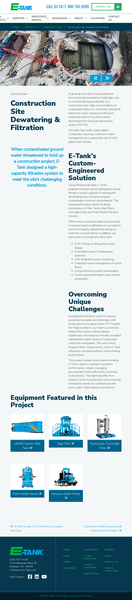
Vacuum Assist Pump (66, 496)
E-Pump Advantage (91, 568)
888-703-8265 (78, 7)
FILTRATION (69, 570)
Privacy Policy (86, 595)
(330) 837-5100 (18, 559)
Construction (19, 94)
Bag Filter (66, 444)
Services (19, 18)
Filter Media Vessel (27, 494)
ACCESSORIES (91, 549)
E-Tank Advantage (91, 558)
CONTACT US (112, 563)
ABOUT (109, 556)
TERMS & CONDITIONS (112, 572)
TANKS (67, 549)
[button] (95, 78)
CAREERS (110, 549)
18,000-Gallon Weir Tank (27, 446)
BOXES (67, 556)
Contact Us (114, 18)
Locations (97, 18)
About (80, 18)
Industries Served (39, 18)
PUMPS (67, 563)
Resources (60, 18)
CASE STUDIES (92, 576)
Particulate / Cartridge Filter (104, 446)
